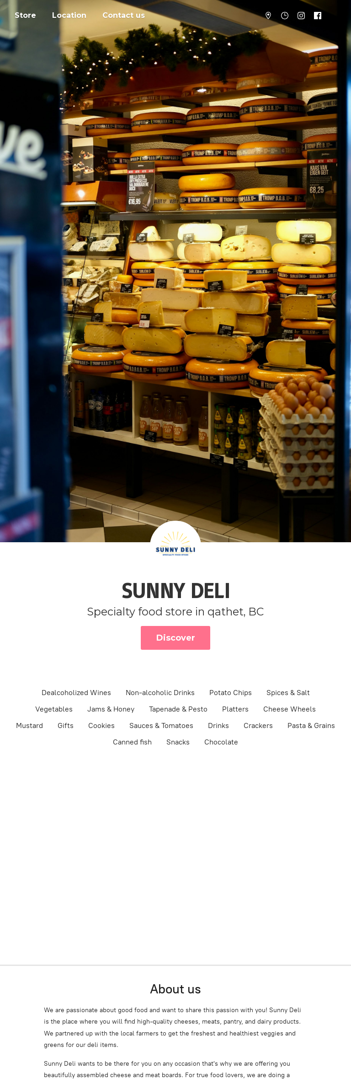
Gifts (66, 725)
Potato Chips (230, 692)
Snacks (178, 742)
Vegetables (54, 709)
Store (25, 15)
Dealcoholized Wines (76, 692)
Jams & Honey (110, 709)
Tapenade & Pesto (178, 709)
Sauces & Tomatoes (161, 725)
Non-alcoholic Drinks (160, 692)
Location (69, 15)
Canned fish (132, 742)
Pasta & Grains (311, 725)
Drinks (218, 725)
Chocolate (221, 742)
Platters (235, 709)
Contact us (123, 15)
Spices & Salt (288, 692)
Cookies (101, 725)
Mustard (29, 725)
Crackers (258, 725)
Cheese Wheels (289, 709)
